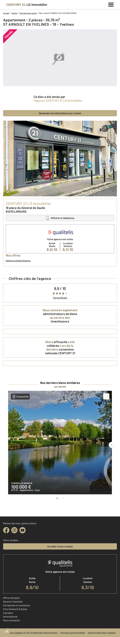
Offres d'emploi (11, 597)
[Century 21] (26, 4)
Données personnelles (72, 632)
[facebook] (6, 530)
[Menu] (111, 4)
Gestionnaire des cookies (102, 632)
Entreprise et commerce (16, 605)
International (10, 616)
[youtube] (22, 530)
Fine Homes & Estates (15, 609)
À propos (8, 612)
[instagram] (14, 530)
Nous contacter (11, 620)
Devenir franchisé (13, 601)
